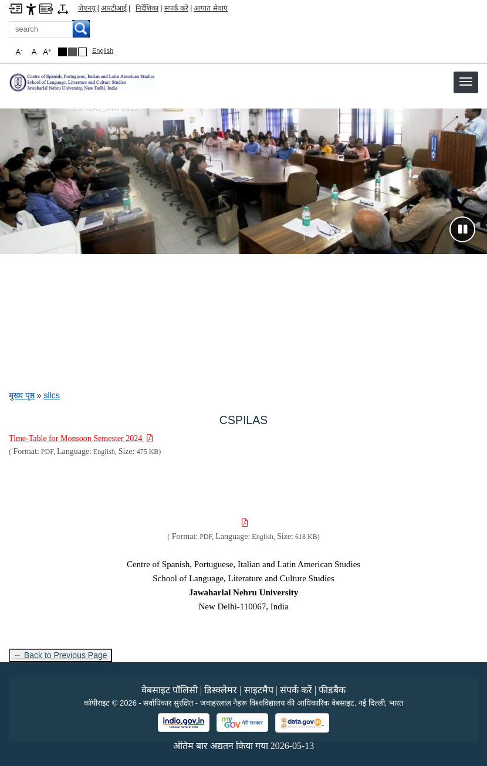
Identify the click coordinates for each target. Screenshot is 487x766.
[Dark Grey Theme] (72, 52)
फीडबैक (332, 690)
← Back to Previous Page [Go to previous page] (60, 655)
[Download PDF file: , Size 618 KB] (243, 522)
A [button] (47, 52)
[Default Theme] (82, 52)
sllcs (51, 395)
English (102, 50)
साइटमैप (258, 690)
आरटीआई (114, 8)
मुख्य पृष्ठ (22, 395)
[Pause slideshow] (462, 229)
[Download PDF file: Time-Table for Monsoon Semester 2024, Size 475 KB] (81, 438)
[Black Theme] (62, 52)
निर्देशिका (147, 8)
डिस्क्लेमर (220, 690)
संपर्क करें (176, 8)
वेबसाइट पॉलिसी (169, 690)
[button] (465, 81)
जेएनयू (87, 8)
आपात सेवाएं (210, 8)
